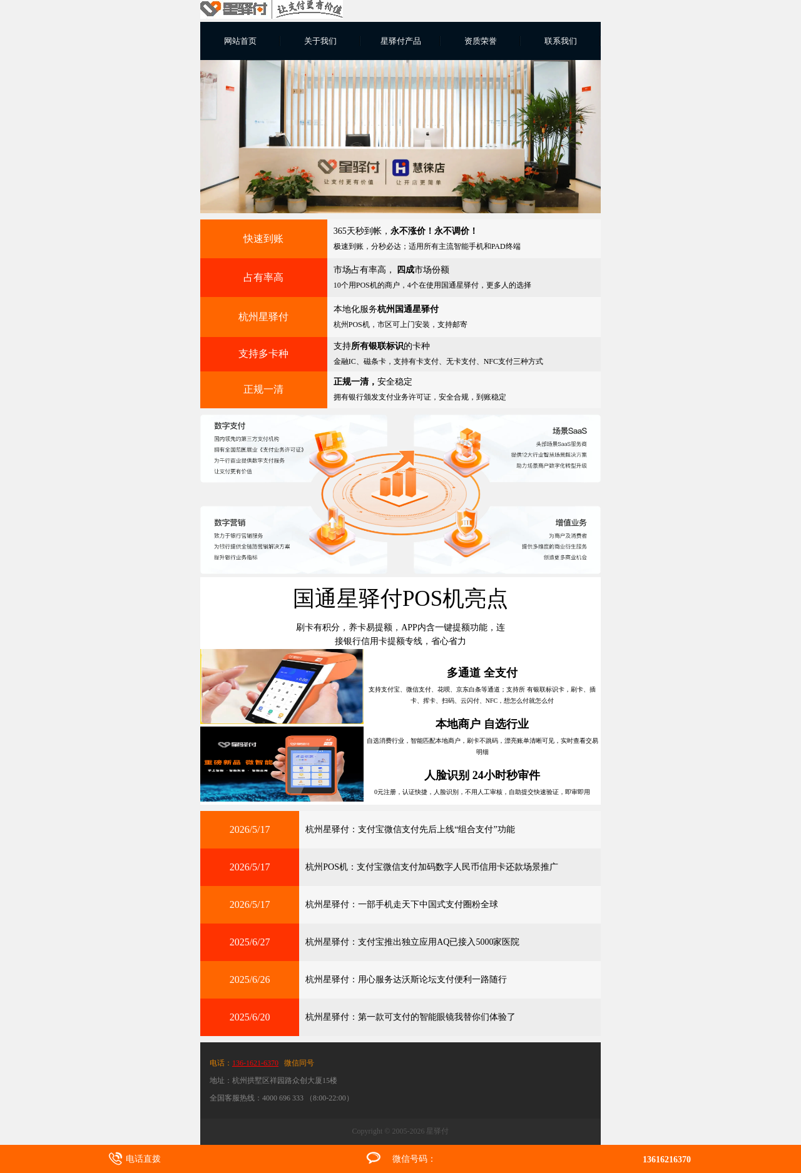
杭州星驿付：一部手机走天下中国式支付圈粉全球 (401, 904)
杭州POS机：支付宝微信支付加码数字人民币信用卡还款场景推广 (431, 867)
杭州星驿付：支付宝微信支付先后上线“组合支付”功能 (409, 829)
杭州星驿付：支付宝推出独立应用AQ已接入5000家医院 (412, 942)
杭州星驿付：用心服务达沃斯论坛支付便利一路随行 (406, 979)
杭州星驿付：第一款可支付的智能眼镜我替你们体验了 (410, 1017)
